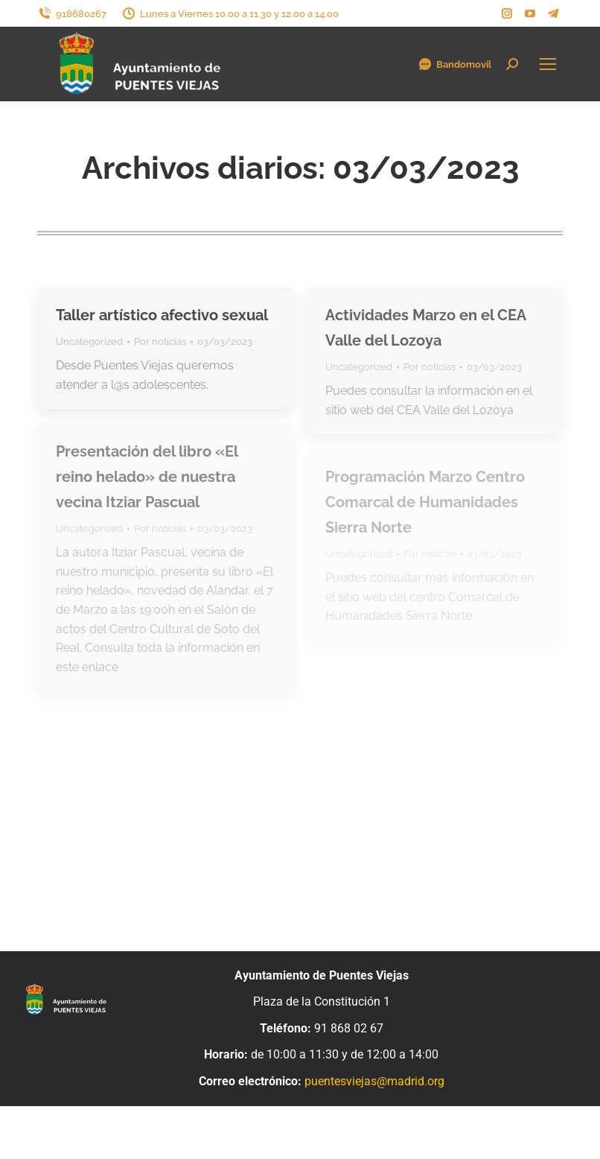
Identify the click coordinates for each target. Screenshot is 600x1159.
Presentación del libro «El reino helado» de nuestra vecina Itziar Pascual (146, 476)
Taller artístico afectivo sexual (162, 315)
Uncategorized (89, 341)
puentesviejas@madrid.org (374, 1081)
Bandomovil (454, 64)
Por (160, 341)
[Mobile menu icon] (548, 64)
